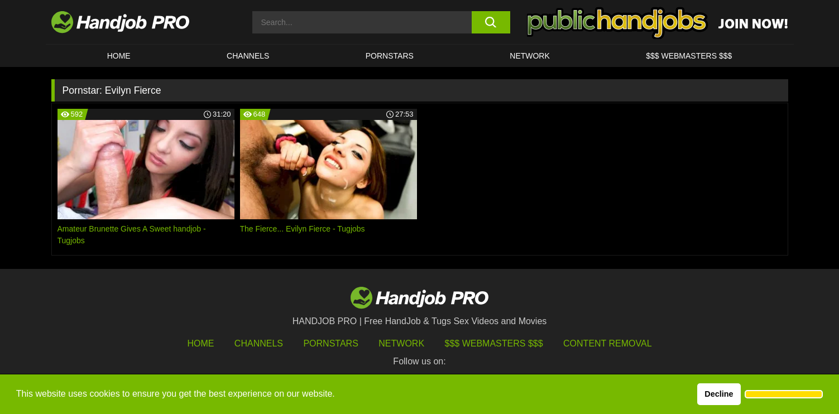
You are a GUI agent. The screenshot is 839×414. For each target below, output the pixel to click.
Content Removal (607, 343)
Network (530, 55)
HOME (119, 55)
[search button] (491, 22)
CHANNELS (248, 55)
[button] (784, 394)
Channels (258, 343)
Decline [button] (718, 393)
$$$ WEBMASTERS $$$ (689, 55)
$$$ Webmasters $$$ (494, 343)
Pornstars (390, 55)
